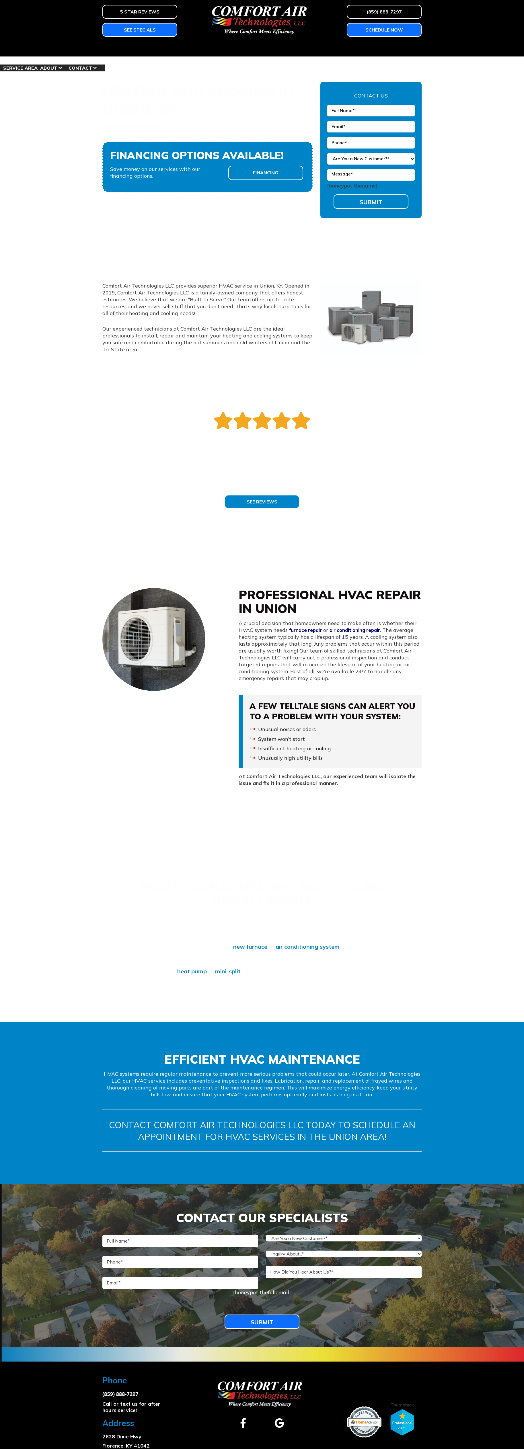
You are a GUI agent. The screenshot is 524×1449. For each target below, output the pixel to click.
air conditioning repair (360, 629)
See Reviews (262, 501)
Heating (113, 48)
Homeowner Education (257, 48)
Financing (265, 172)
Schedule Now (384, 30)
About (369, 48)
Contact (401, 48)
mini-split (228, 969)
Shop (306, 48)
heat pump (192, 969)
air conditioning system (308, 946)
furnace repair (307, 629)
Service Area (341, 48)
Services (203, 48)
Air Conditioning (157, 48)
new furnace (250, 946)
